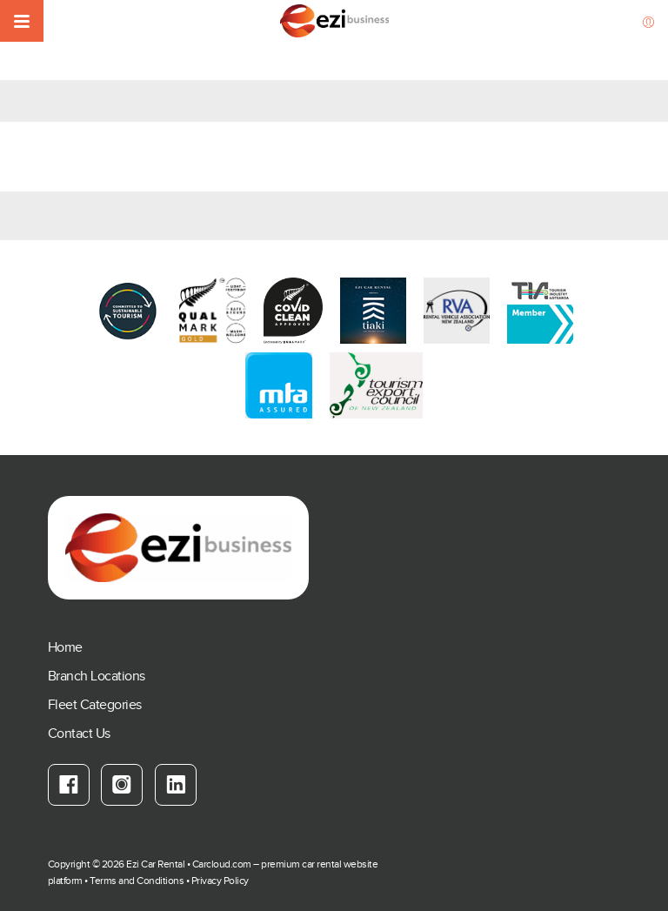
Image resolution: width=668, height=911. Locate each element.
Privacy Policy (220, 880)
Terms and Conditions (137, 880)
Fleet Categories (95, 705)
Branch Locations (96, 676)
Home (65, 648)
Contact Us (79, 734)
